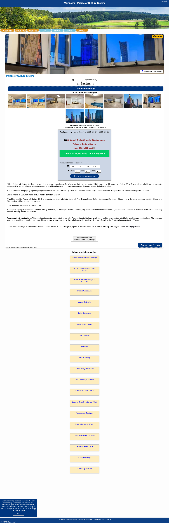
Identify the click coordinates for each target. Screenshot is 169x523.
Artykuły (82, 30)
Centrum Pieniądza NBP (84, 446)
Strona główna (7, 30)
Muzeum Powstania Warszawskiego (84, 258)
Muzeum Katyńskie (84, 302)
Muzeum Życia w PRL (84, 469)
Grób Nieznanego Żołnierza (84, 380)
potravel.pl (164, 1)
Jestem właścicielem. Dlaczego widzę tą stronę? (84, 239)
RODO (23, 510)
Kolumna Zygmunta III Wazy (84, 424)
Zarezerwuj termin (150, 245)
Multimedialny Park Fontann (84, 391)
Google (31, 501)
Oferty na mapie (21, 30)
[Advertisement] (84, 498)
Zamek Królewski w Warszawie (84, 435)
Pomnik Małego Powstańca (84, 369)
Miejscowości (33, 30)
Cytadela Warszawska (84, 291)
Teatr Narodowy (84, 357)
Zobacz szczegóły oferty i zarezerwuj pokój (84, 153)
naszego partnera (133, 226)
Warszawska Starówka (85, 413)
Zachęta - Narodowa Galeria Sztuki (84, 402)
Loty (45, 30)
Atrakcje (69, 30)
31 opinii (97, 127)
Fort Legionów (84, 335)
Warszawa (157, 36)
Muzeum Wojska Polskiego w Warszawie (84, 281)
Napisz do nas (106, 519)
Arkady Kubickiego (84, 457)
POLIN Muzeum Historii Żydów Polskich (84, 269)
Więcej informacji (85, 88)
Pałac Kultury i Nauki (84, 324)
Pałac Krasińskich (84, 313)
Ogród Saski (84, 346)
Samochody (57, 30)
